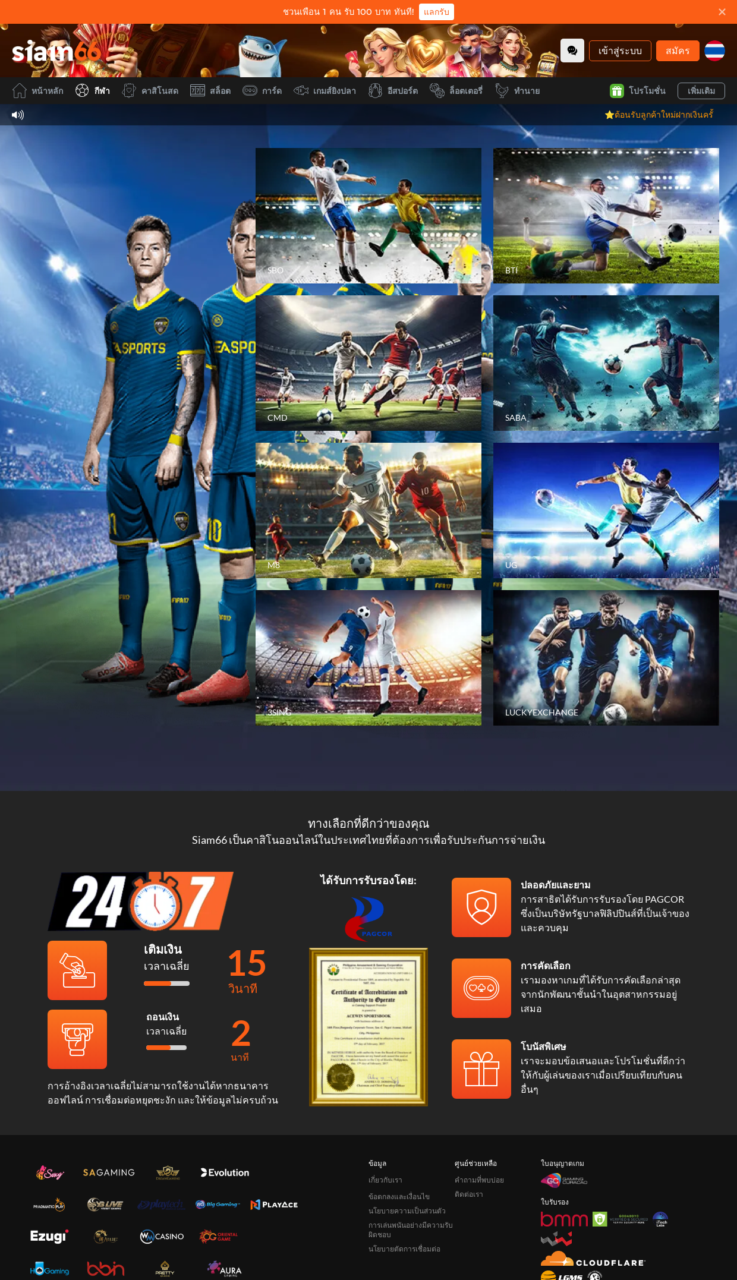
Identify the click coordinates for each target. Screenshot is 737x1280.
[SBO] (368, 215)
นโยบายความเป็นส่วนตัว (407, 1210)
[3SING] (368, 658)
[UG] (606, 510)
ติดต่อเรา (469, 1194)
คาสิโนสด (150, 90)
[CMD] (368, 363)
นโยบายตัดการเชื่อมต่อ (404, 1248)
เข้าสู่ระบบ (620, 50)
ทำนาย (517, 90)
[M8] (368, 510)
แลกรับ (436, 12)
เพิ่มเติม (701, 91)
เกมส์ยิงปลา (325, 90)
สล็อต (210, 90)
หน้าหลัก (37, 90)
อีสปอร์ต (393, 90)
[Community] (572, 50)
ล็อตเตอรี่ (456, 90)
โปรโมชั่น (638, 91)
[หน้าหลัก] (56, 50)
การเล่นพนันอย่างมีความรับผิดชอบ (410, 1230)
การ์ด (262, 90)
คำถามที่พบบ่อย (479, 1179)
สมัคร (678, 50)
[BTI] (606, 215)
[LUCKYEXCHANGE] (606, 658)
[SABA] (606, 363)
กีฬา (92, 90)
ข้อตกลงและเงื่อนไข (399, 1196)
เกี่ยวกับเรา (385, 1179)
